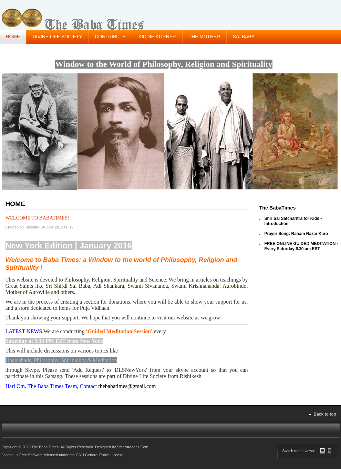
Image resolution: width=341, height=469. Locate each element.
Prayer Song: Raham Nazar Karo (296, 233)
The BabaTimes (277, 208)
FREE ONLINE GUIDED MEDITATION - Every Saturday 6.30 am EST (301, 246)
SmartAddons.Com (132, 447)
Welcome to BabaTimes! (37, 218)
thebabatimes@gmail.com (127, 386)
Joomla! (8, 455)
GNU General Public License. (100, 455)
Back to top (325, 414)
